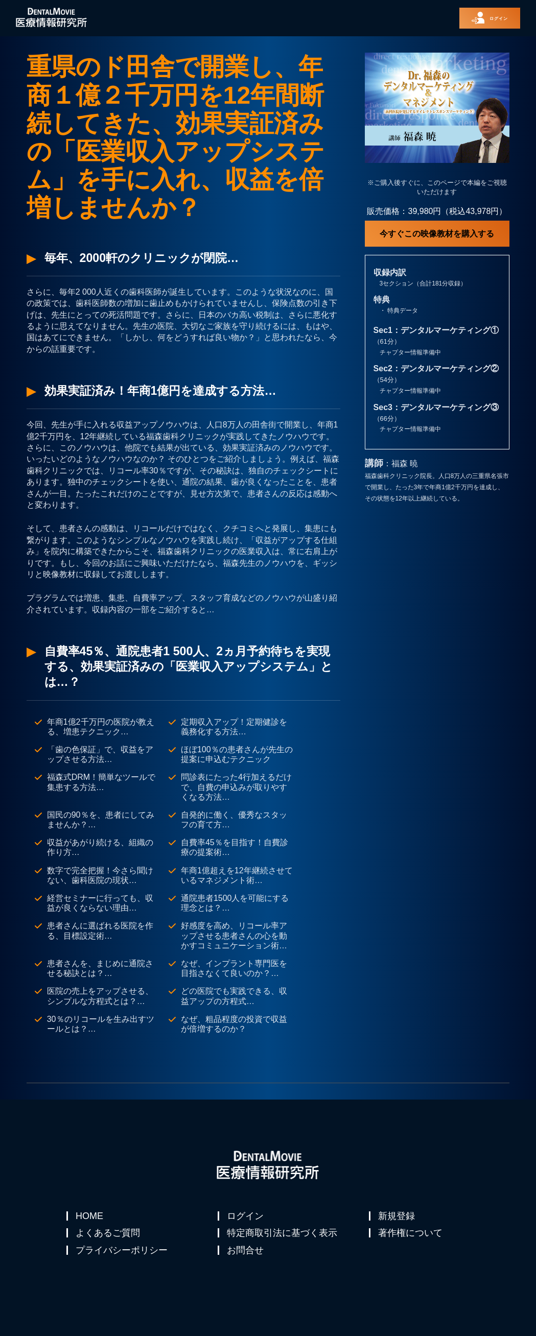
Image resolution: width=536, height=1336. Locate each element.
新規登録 (397, 1216)
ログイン (246, 1216)
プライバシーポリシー (123, 1265)
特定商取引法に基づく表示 (283, 1240)
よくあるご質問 (109, 1240)
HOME (90, 1216)
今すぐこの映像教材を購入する (437, 233)
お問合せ (246, 1265)
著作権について (411, 1240)
